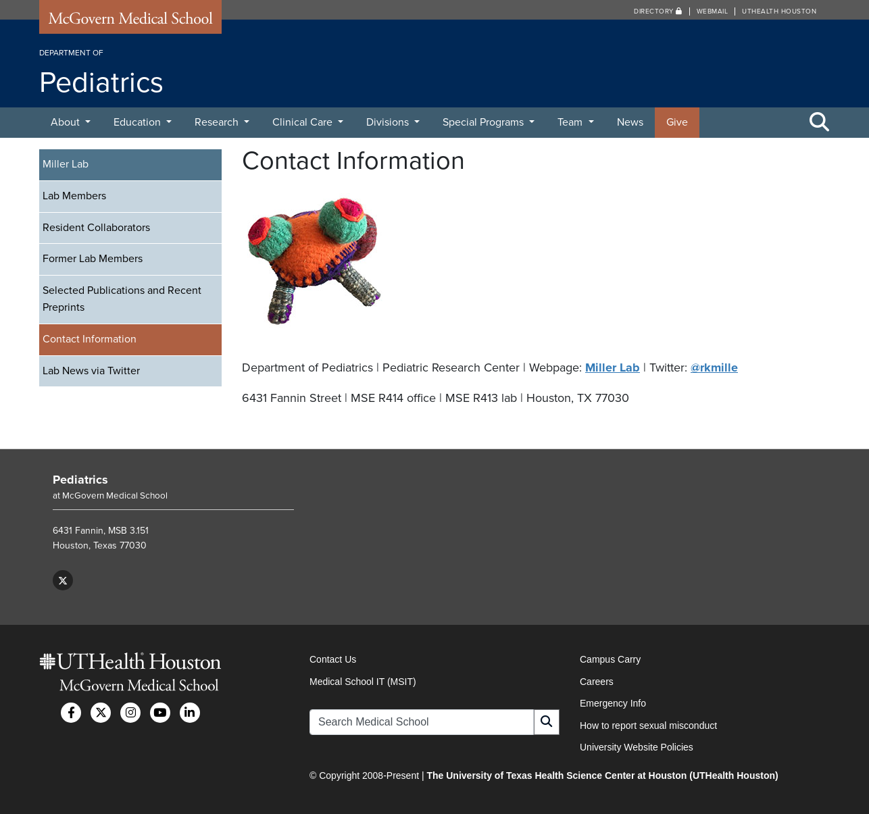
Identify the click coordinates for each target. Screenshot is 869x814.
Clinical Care (303, 122)
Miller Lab (66, 164)
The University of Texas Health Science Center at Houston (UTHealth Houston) (602, 775)
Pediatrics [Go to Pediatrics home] (80, 479)
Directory (658, 11)
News (630, 122)
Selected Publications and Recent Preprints (122, 299)
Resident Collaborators (96, 227)
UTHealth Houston (779, 11)
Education (139, 122)
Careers (597, 681)
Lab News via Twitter (91, 371)
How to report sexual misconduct (648, 725)
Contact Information (89, 339)
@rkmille (714, 367)
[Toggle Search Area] (820, 122)
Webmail (712, 11)
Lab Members (74, 196)
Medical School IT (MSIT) (362, 681)
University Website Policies (636, 747)
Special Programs (484, 122)
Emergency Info (613, 703)
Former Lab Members (93, 258)
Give (677, 122)
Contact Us (332, 659)
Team (571, 122)
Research (218, 122)
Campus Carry (610, 659)
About (66, 122)
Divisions (389, 122)
